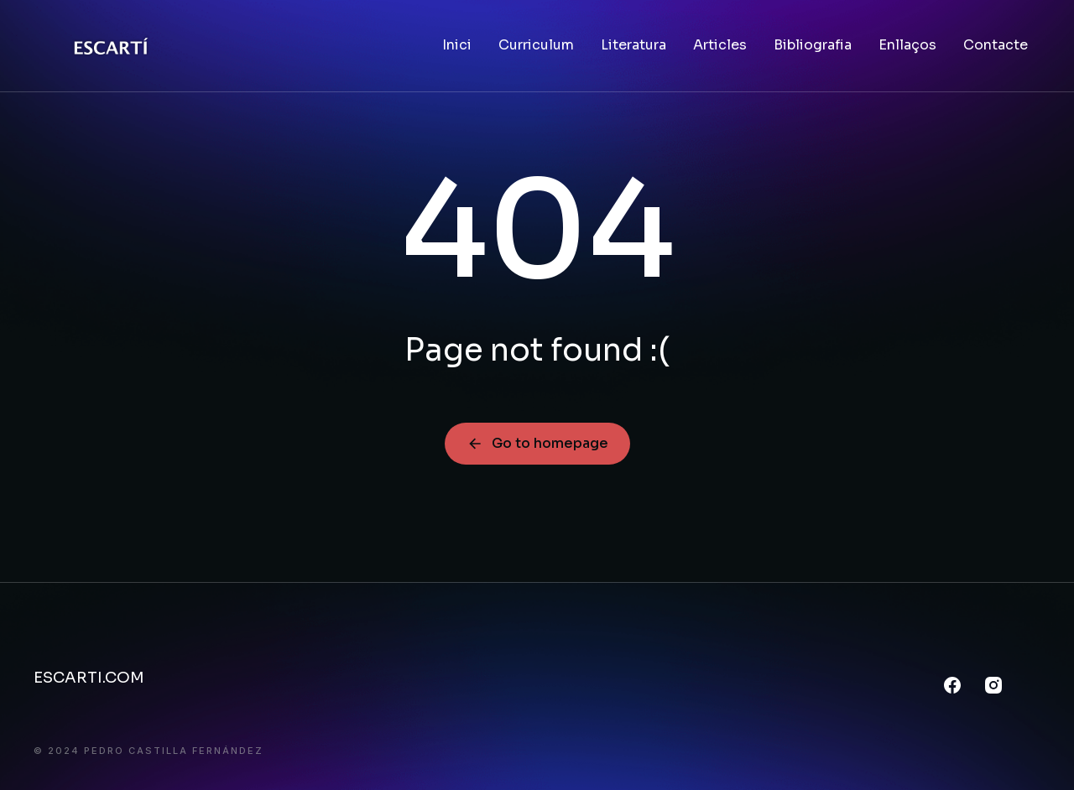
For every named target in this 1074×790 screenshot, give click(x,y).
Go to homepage (537, 443)
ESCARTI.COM (89, 677)
